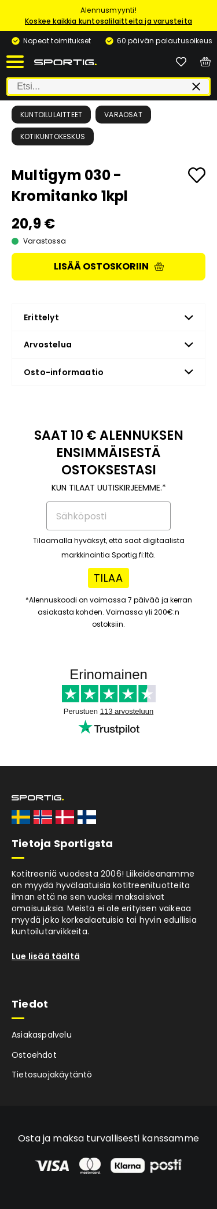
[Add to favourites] (196, 175)
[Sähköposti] (108, 515)
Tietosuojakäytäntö (52, 1074)
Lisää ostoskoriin (109, 266)
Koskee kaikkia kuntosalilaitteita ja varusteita (108, 21)
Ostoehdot (34, 1055)
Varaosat (123, 114)
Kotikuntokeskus (52, 136)
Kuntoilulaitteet (51, 114)
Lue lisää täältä (46, 956)
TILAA (108, 578)
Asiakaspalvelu (42, 1034)
